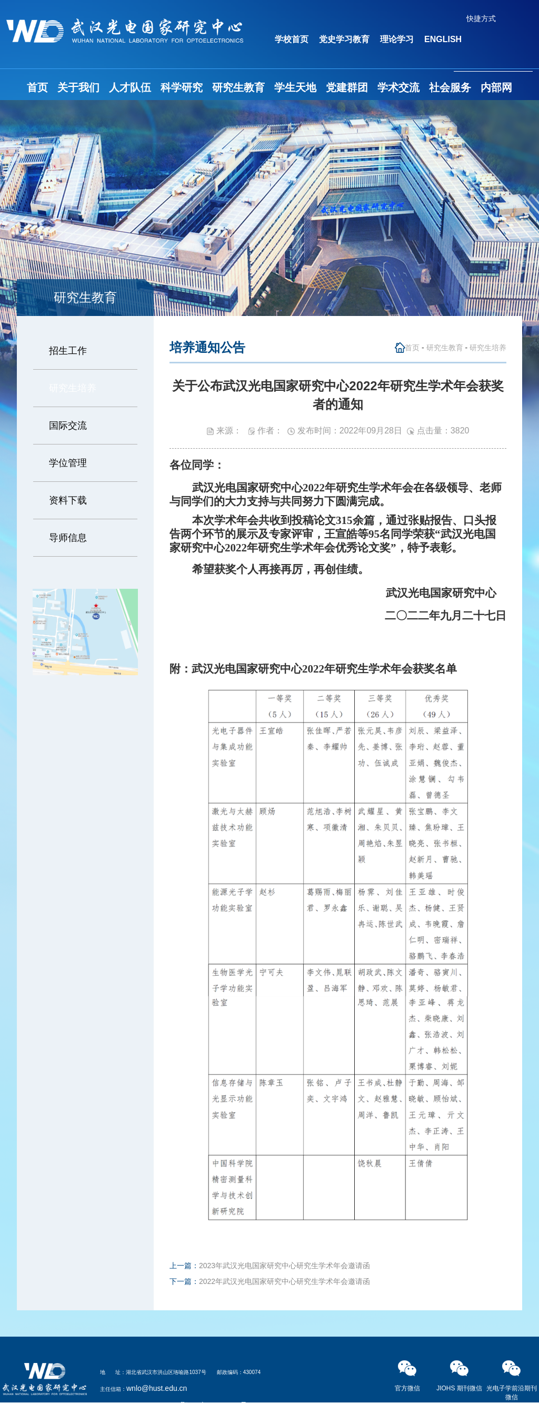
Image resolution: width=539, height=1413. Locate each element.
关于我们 (78, 87)
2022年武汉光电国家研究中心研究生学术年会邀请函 (284, 1281)
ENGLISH (443, 39)
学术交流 (398, 87)
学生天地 (295, 87)
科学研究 (182, 87)
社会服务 (450, 87)
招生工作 (68, 350)
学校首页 (291, 39)
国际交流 (68, 425)
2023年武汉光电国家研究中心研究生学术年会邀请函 (284, 1265)
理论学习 (397, 39)
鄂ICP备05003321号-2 (217, 1405)
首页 (37, 87)
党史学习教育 (344, 39)
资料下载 (68, 500)
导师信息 (68, 537)
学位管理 (68, 463)
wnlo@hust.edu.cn (156, 1388)
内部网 (496, 87)
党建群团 (347, 87)
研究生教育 (238, 87)
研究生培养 (72, 388)
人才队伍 (130, 87)
